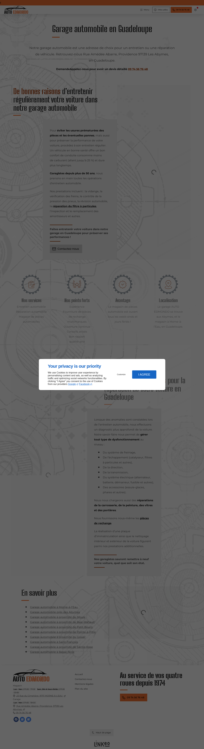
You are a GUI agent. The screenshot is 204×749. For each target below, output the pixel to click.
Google (72, 384)
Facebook (84, 384)
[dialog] (102, 374)
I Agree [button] (144, 374)
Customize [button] (121, 374)
